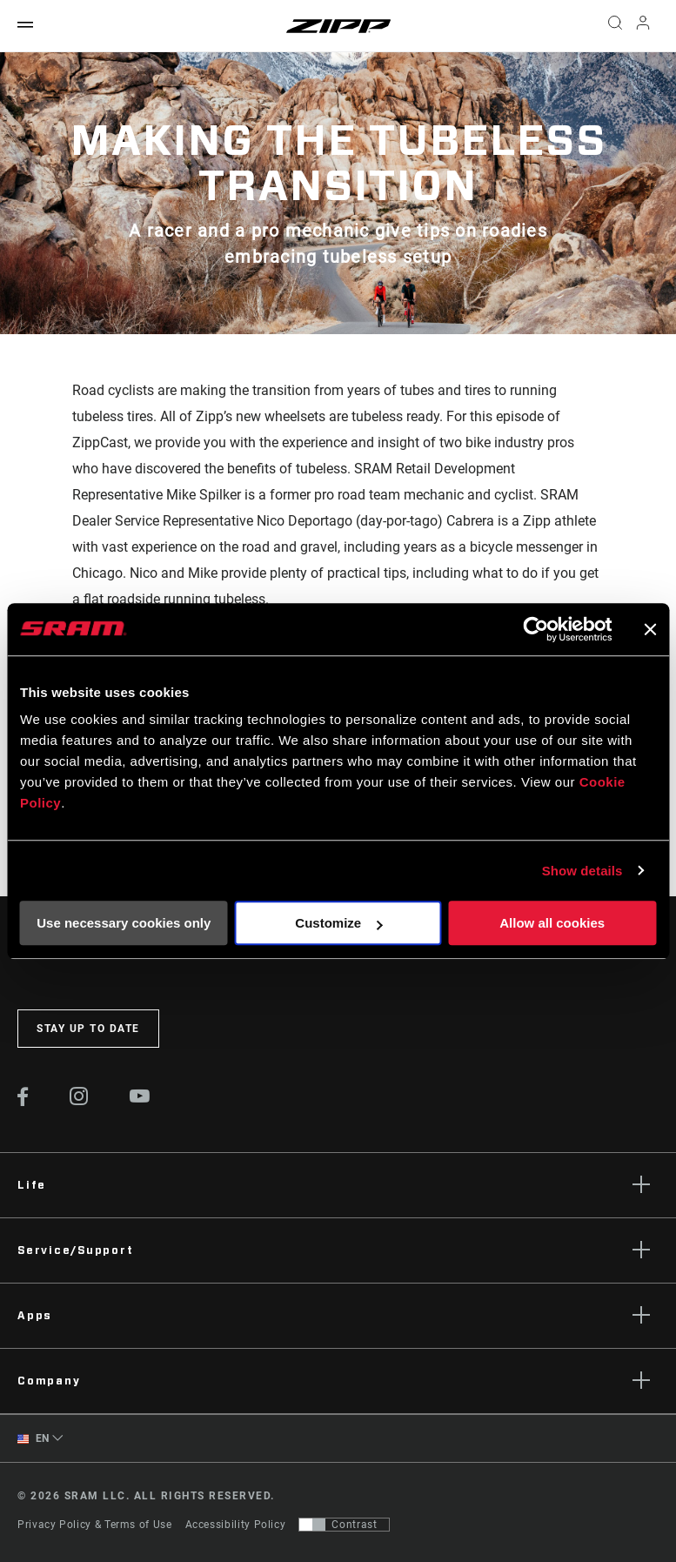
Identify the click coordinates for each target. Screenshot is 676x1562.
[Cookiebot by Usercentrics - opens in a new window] (535, 629)
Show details (582, 870)
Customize (338, 922)
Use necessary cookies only (124, 922)
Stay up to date (88, 1028)
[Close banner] (650, 629)
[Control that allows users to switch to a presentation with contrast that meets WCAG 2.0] (344, 1525)
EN (33, 1438)
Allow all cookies (552, 922)
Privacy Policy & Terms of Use (94, 1524)
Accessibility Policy (235, 1524)
